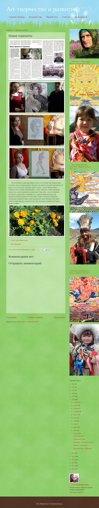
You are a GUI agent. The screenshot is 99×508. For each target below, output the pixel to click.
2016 (73, 399)
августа (76, 414)
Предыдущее (59, 317)
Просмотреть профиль (76, 492)
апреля (76, 427)
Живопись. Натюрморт (80, 445)
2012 (73, 463)
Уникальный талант (79, 439)
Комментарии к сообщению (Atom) (28, 322)
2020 (73, 387)
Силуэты (66, 17)
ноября (76, 405)
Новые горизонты (78, 436)
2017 (73, 396)
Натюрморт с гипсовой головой (82, 442)
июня (75, 421)
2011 (73, 466)
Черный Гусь (52, 17)
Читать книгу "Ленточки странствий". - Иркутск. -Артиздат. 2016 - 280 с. (80, 167)
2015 (73, 453)
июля (75, 418)
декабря (76, 402)
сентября (76, 411)
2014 (73, 456)
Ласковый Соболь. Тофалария (82, 448)
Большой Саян (35, 17)
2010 (73, 469)
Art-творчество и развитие (41, 9)
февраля (76, 433)
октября (76, 408)
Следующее (11, 317)
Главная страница (17, 17)
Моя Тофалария (16, 244)
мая (75, 424)
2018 (73, 393)
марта (75, 430)
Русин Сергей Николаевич (19, 240)
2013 (73, 459)
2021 (73, 384)
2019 (73, 390)
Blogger (60, 504)
